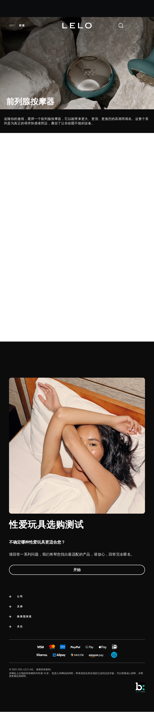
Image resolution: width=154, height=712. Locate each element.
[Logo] (77, 25)
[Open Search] (121, 25)
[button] (12, 25)
